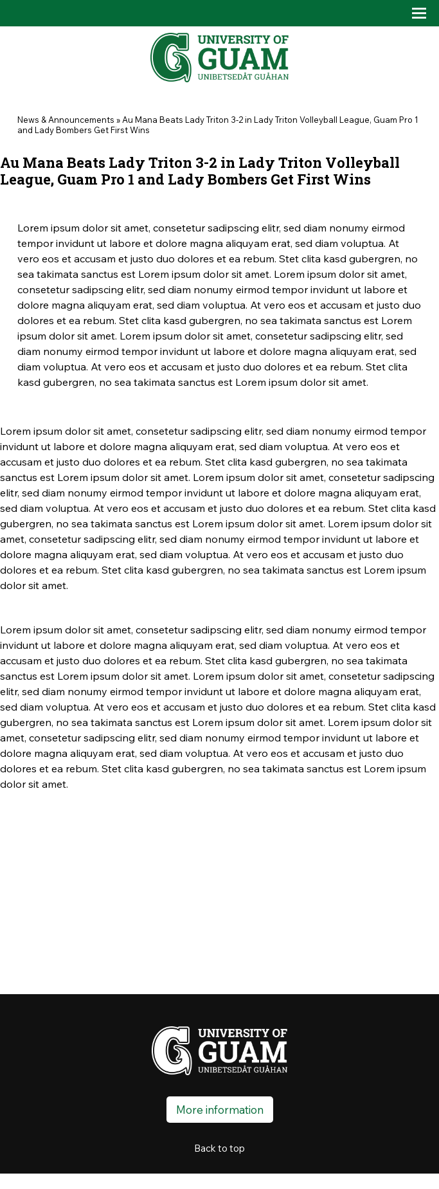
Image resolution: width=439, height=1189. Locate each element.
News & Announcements (65, 119)
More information (220, 1109)
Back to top (219, 1148)
